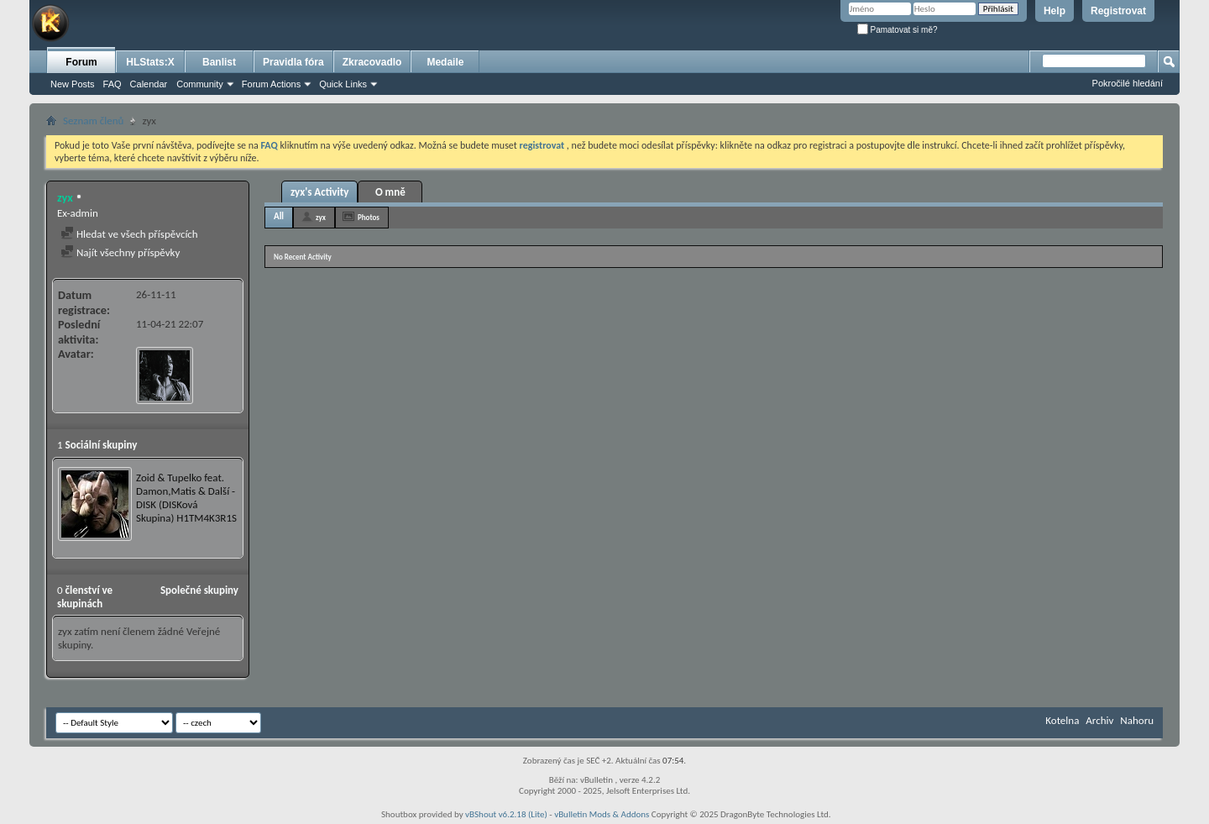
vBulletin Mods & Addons (601, 814)
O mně (390, 192)
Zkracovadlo (372, 62)
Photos (368, 217)
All (279, 216)
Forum (81, 62)
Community (199, 84)
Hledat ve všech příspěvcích (129, 234)
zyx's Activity (319, 192)
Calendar (149, 84)
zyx (321, 217)
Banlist (219, 62)
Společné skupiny (199, 590)
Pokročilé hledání (1127, 83)
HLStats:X (150, 62)
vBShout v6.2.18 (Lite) (506, 814)
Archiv (1099, 720)
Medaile (445, 62)
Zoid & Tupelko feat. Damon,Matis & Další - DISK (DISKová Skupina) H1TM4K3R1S (186, 497)
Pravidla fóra (293, 62)
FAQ (112, 84)
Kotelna (1062, 720)
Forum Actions (271, 84)
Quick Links (343, 84)
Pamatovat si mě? (897, 29)
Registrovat (1118, 11)
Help (1054, 11)
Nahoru (1137, 720)
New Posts (72, 84)
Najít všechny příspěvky (120, 252)
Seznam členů (93, 120)
